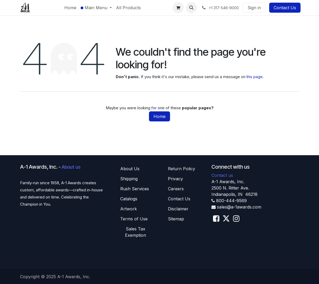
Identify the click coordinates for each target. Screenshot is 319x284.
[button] (191, 7)
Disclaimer (178, 208)
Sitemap (176, 218)
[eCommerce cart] (178, 7)
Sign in (254, 7)
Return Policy (181, 168)
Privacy (175, 178)
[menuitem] (70, 7)
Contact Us (285, 7)
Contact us (222, 175)
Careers (176, 188)
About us (71, 167)
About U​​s (129, 168)
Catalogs (128, 198)
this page (254, 76)
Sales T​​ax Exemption (135, 232)
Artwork (128, 208)
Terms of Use (134, 218)
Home (159, 116)
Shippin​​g (129, 178)
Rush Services (134, 188)
